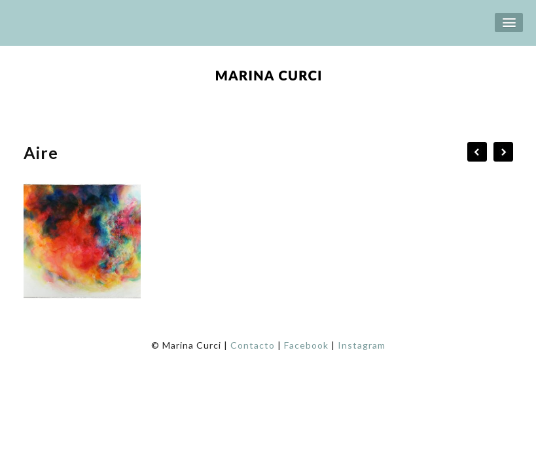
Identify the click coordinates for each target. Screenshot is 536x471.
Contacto (252, 345)
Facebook (306, 345)
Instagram (361, 345)
